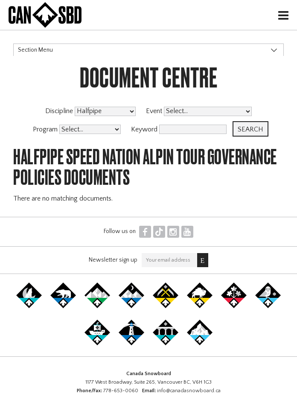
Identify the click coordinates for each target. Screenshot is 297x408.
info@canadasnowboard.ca (189, 390)
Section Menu (35, 50)
